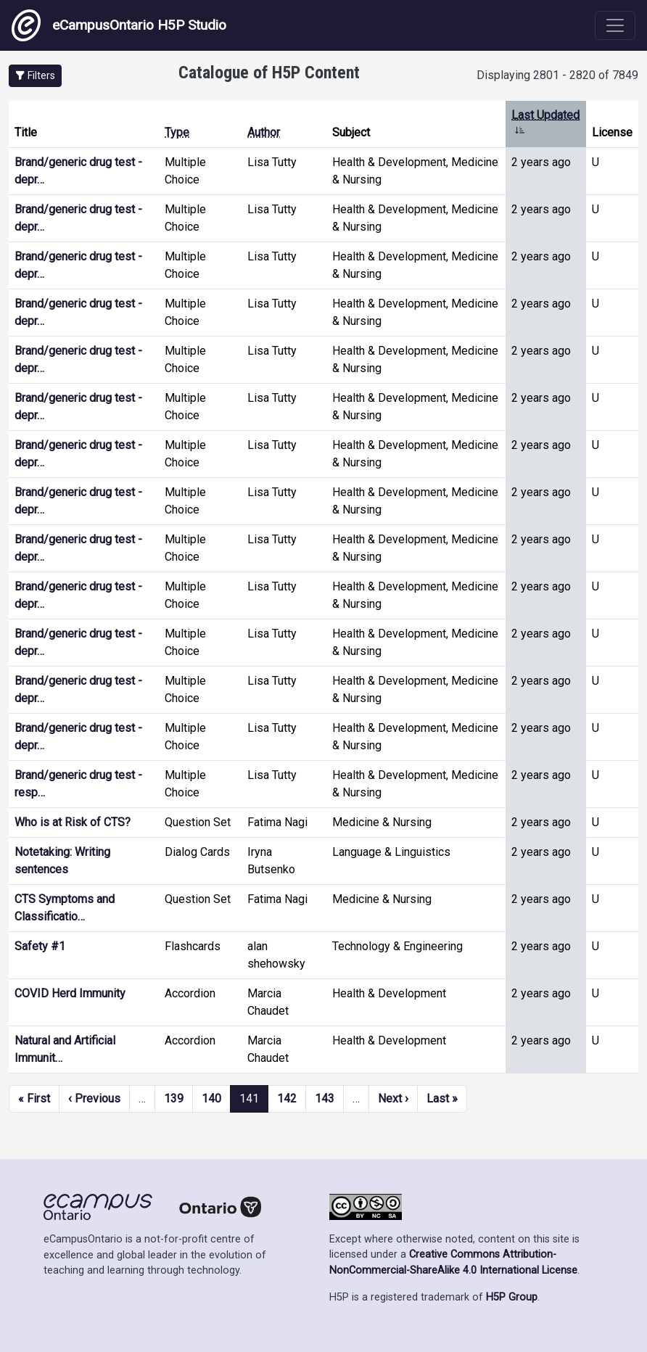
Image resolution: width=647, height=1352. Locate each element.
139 (174, 1098)
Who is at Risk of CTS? (73, 822)
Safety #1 (40, 946)
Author (263, 132)
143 (324, 1098)
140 (211, 1098)
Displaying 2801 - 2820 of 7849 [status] (557, 75)
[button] (35, 76)
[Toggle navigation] (615, 25)
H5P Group (511, 1297)
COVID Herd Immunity (70, 993)
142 (287, 1098)
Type (177, 132)
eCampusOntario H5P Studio (119, 25)
